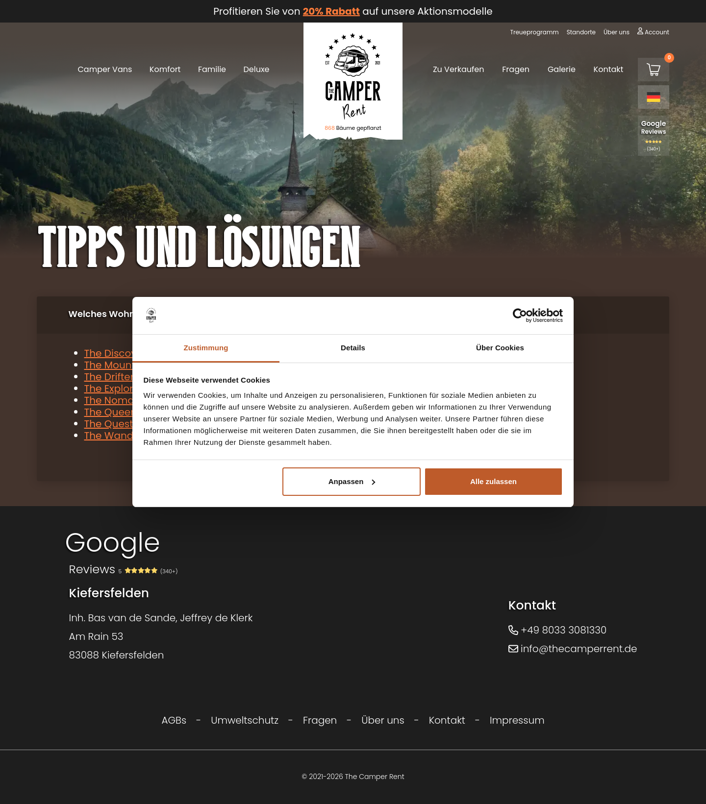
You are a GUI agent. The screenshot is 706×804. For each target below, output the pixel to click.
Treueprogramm (534, 32)
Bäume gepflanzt (353, 128)
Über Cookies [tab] (500, 347)
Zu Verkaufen (458, 69)
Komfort (165, 69)
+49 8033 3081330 (557, 630)
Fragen (516, 69)
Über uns (617, 32)
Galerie (562, 69)
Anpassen (352, 481)
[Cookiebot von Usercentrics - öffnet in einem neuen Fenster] (520, 315)
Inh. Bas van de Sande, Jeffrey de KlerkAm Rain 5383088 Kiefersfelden (161, 636)
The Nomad (112, 400)
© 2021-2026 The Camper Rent (353, 776)
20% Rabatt (331, 11)
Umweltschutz (244, 720)
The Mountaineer (125, 365)
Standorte (581, 32)
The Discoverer (120, 353)
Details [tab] (353, 347)
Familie (212, 69)
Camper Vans (104, 69)
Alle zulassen (493, 481)
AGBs (173, 720)
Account (657, 32)
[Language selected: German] (653, 97)
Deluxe (257, 69)
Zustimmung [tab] (206, 347)
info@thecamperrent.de (572, 649)
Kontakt (609, 69)
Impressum (517, 720)
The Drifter (109, 377)
